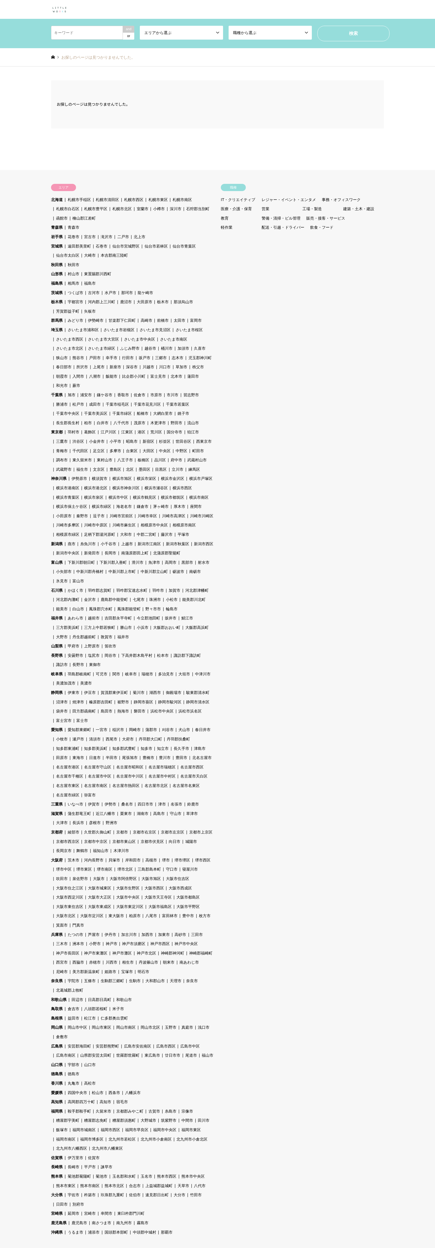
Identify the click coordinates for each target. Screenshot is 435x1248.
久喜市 (200, 348)
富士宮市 (64, 720)
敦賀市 (106, 637)
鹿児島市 (79, 1223)
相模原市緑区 (67, 534)
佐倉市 (139, 395)
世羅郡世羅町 (128, 1055)
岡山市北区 (150, 1027)
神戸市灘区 (122, 953)
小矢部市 (64, 571)
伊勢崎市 (95, 320)
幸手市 (111, 358)
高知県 (57, 1102)
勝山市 (126, 627)
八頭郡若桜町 (95, 1009)
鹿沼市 (126, 302)
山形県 (57, 274)
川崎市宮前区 (121, 516)
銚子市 (183, 413)
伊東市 (73, 692)
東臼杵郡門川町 (131, 1213)
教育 (225, 218)
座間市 (196, 506)
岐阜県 (57, 674)
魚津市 (154, 562)
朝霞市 (62, 376)
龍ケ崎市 (145, 292)
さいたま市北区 (69, 348)
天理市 (175, 981)
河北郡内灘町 (67, 599)
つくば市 (75, 292)
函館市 (62, 218)
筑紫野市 (168, 1120)
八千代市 (121, 423)
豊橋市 (148, 757)
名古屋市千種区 (69, 776)
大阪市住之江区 (69, 888)
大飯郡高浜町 (197, 627)
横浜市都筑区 (172, 497)
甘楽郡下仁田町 (122, 320)
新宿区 (148, 441)
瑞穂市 (147, 674)
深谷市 (132, 367)
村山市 (73, 274)
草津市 (192, 813)
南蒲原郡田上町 (134, 553)
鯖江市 (187, 618)
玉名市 (146, 1176)
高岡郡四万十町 (81, 1102)
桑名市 (127, 804)
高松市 (90, 1083)
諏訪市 (62, 664)
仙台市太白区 (67, 255)
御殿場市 (173, 692)
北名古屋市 (202, 757)
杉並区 (165, 441)
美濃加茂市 (65, 683)
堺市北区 (125, 869)
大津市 (62, 822)
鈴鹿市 (193, 804)
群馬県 (57, 320)
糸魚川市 (88, 544)
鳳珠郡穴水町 (100, 609)
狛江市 (193, 432)
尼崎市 (62, 971)
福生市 (82, 469)
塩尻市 (94, 655)
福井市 (123, 637)
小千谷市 (108, 544)
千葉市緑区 (122, 413)
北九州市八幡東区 (107, 1148)
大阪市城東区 (99, 888)
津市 (162, 804)
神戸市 (111, 943)
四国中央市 (77, 1092)
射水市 (203, 562)
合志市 (135, 1185)
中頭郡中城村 (144, 1232)
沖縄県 (57, 1232)
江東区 (127, 432)
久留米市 (103, 1111)
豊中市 (188, 916)
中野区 (181, 451)
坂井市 (170, 618)
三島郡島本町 (149, 869)
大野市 (62, 637)
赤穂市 (95, 962)
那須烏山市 (183, 302)
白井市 (102, 423)
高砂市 (180, 934)
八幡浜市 (133, 1092)
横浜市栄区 (146, 478)
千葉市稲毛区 (117, 404)
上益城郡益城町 (159, 1185)
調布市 (62, 460)
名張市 (176, 804)
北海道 (57, 199)
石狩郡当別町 (197, 209)
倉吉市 (73, 1009)
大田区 (148, 451)
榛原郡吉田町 (100, 702)
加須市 (183, 348)
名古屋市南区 (95, 785)
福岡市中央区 (164, 1130)
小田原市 (64, 516)
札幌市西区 (133, 199)
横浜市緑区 (101, 506)
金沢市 (90, 599)
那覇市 (167, 1232)
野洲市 (111, 822)
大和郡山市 (155, 981)
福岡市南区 (65, 1139)
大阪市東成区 (99, 906)
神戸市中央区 (186, 943)
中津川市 (203, 674)
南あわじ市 (189, 962)
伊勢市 (110, 804)
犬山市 (184, 729)
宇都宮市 (75, 302)
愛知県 (57, 729)
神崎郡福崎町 (201, 953)
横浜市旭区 (122, 478)
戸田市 (95, 358)
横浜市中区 (118, 497)
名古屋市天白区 (194, 776)
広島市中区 (190, 1046)
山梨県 (57, 646)
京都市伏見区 (152, 841)
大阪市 (99, 878)
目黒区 (161, 469)
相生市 (128, 962)
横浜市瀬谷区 (156, 488)
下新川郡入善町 (113, 562)
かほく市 (75, 590)
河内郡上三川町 (101, 302)
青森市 (73, 227)
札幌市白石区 (67, 209)
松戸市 (78, 404)
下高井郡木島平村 (136, 655)
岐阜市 (131, 674)
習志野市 (191, 395)
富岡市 (196, 320)
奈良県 (57, 981)
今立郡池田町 (148, 618)
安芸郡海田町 (79, 1046)
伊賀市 (94, 804)
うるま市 (75, 1232)
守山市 (175, 813)
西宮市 (62, 962)
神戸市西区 (160, 943)
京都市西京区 (67, 841)
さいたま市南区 (173, 339)
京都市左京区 (172, 832)
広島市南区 (65, 1055)
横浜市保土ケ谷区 (71, 506)
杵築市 (90, 1195)
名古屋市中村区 (162, 776)
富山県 (57, 562)
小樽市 (159, 209)
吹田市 (62, 878)
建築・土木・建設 (358, 209)
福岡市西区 (110, 1130)
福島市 (90, 283)
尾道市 (191, 1055)
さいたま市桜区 (189, 330)
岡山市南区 (126, 1027)
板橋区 (143, 460)
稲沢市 (118, 729)
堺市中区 (64, 869)
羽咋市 (158, 590)
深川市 (175, 209)
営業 (265, 209)
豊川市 (165, 757)
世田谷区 (183, 441)
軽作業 (226, 227)
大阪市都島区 (188, 897)
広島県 (57, 1046)
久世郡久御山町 (97, 832)
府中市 (176, 460)
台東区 (132, 451)
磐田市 (139, 711)
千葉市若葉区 (177, 404)
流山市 (193, 423)
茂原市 (139, 423)
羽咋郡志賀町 (99, 590)
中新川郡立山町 (154, 571)
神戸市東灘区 (95, 953)
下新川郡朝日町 (81, 562)
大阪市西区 (154, 888)
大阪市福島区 (160, 906)
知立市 (163, 748)
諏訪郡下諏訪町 (187, 655)
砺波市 (178, 571)
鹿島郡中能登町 (114, 599)
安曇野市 (75, 655)
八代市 (200, 1185)
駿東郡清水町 (197, 692)
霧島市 (142, 1223)
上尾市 (99, 367)
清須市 (95, 739)
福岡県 (57, 1111)
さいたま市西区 (69, 339)
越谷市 (150, 348)
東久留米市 (82, 460)
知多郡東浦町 (67, 748)
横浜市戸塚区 (201, 478)
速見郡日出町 (157, 1195)
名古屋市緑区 (67, 795)
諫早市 (106, 1167)
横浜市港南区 (67, 488)
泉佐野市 (80, 878)
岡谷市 (110, 655)
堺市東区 (84, 869)
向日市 (174, 841)
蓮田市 (193, 376)
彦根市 (95, 822)
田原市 (62, 757)
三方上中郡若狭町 (99, 627)
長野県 (57, 655)
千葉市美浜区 (95, 413)
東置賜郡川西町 (97, 274)
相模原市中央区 (154, 525)
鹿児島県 (59, 1223)
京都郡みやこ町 (129, 1111)
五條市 (90, 981)
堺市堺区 (182, 860)
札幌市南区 (182, 199)
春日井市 (203, 729)
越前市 (94, 618)
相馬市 (73, 283)
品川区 (160, 460)
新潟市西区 (203, 544)
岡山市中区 (77, 1027)
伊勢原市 (79, 478)
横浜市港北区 (95, 488)
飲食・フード (321, 227)
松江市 (90, 1018)
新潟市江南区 (149, 544)
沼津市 (62, 702)
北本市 (176, 376)
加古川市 (129, 934)
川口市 (165, 367)
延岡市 (73, 1213)
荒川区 (156, 432)
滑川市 (137, 562)
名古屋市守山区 (97, 767)
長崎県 (57, 1167)
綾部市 (73, 832)
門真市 (78, 925)
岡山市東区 (101, 1027)
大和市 (126, 534)
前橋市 (163, 320)
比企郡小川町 (133, 376)
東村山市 (104, 460)
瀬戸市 (78, 739)
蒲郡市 (151, 729)
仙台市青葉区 (184, 246)
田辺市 (77, 999)
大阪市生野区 (128, 888)
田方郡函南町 (84, 711)
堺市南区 (104, 869)
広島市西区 (166, 1046)
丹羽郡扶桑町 (178, 739)
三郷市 (161, 358)
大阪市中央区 (128, 897)
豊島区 (115, 469)
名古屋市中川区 (129, 776)
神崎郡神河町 (172, 953)
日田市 (62, 1204)
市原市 (156, 395)
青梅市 (62, 451)
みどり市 (75, 320)
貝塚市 (114, 860)
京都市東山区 (124, 841)
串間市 (106, 1213)
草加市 (181, 367)
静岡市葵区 (143, 702)
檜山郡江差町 (84, 218)
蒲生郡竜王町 (79, 813)
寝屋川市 (190, 869)
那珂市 (127, 292)
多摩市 (115, 451)
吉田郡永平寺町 (118, 618)
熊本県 (57, 1176)
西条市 (114, 1092)
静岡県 (57, 692)
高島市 (159, 813)
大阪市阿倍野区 (123, 878)
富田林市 (170, 916)
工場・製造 (312, 209)
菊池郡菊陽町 (79, 1176)
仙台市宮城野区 (126, 246)
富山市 (78, 581)
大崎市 (90, 255)
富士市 (82, 720)
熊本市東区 (65, 1185)
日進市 (95, 757)
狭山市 (62, 358)
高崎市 (146, 320)
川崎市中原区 (95, 525)
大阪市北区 (65, 916)
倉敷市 (62, 1037)
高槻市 (151, 860)
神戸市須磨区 (133, 943)
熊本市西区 (166, 1176)
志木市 (177, 358)
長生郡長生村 (67, 423)
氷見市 (62, 581)
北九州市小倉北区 (192, 1139)
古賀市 (154, 1111)
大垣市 (184, 674)
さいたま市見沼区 (155, 330)
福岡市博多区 (91, 1139)
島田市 (106, 711)
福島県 (57, 283)
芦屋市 (94, 934)
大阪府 (57, 860)
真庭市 (187, 1027)
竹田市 (196, 1195)
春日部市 (64, 367)
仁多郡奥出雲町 (114, 1018)
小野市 (95, 943)
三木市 (62, 943)
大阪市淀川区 (91, 916)
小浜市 (142, 627)
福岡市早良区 (136, 1130)
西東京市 (204, 441)
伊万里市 (75, 1158)
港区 (141, 432)
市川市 (172, 395)
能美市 (62, 609)
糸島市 (170, 1111)
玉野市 (170, 1027)
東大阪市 (116, 916)
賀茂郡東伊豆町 (114, 692)
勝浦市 (62, 404)
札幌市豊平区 (95, 209)
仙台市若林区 (156, 246)
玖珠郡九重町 (112, 1195)
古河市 (94, 292)
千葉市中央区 (67, 413)
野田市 (176, 423)
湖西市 (155, 692)
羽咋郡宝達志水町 (131, 590)
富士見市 (158, 376)
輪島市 (172, 609)
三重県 (57, 804)
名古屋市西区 (192, 767)
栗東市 (126, 813)
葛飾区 (90, 432)
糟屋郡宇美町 (67, 1120)
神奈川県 (59, 478)
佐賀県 (57, 1158)
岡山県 (57, 1027)
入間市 (78, 376)
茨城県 (57, 292)
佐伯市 (135, 1195)
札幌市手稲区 (79, 199)
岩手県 (57, 237)
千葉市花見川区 (147, 404)
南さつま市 (101, 1223)
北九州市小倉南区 (156, 1139)
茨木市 (73, 860)
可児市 (101, 674)
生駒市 (135, 981)
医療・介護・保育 (236, 209)
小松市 (172, 599)
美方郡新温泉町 (86, 971)
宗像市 (187, 1111)
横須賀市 (99, 478)
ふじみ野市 (130, 348)
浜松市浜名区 (190, 711)
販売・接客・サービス (325, 218)
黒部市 (187, 562)
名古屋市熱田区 (126, 785)
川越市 (148, 367)
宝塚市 (127, 971)
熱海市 (123, 711)
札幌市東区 (158, 199)
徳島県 (57, 1074)
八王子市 (125, 460)
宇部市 (73, 1064)
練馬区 (194, 469)
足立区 (99, 451)
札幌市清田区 (107, 199)
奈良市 (192, 981)
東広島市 (152, 1055)
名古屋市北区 (156, 785)
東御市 (95, 664)
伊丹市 (110, 934)
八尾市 (151, 916)
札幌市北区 (122, 209)
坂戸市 (144, 358)
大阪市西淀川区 (69, 897)
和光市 (62, 385)
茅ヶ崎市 (161, 506)
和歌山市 (124, 999)
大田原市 (144, 302)
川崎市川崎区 (201, 516)
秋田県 (57, 265)
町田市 (198, 451)
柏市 (88, 423)
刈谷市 (168, 729)
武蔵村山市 (197, 460)
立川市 (177, 469)
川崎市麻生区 (124, 525)
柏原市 (135, 916)
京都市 (122, 832)
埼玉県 (57, 330)
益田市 (73, 1018)
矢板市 (90, 311)
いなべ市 (75, 804)
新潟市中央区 (67, 553)
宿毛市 (122, 1102)
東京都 (57, 432)
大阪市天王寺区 (158, 897)
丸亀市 (73, 1083)
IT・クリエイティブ (238, 199)
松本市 (163, 655)
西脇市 (78, 962)
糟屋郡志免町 (95, 1120)
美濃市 (86, 683)
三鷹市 (62, 441)
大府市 (128, 739)
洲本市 (78, 943)
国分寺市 (174, 432)
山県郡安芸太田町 (95, 1055)
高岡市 (170, 562)
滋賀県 (57, 813)
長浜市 (78, 822)
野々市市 (153, 609)
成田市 (95, 404)
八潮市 (95, 376)
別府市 (78, 1204)
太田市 (179, 320)
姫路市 (110, 971)
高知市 (105, 1102)
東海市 (78, 757)
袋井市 (62, 711)
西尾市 (111, 739)
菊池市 (101, 1176)
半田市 (111, 757)
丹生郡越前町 (84, 637)
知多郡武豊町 (124, 748)
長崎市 (73, 1167)
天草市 (183, 1185)
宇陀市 (73, 981)
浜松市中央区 (162, 711)
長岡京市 (64, 850)
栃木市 (163, 302)
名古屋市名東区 (186, 785)
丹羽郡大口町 (150, 739)
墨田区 (144, 469)
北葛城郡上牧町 (69, 990)
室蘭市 (142, 209)
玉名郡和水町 (124, 1176)
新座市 (115, 367)
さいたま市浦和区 (83, 330)
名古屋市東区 (67, 785)
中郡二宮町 (146, 534)
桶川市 (167, 348)
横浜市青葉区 (67, 497)
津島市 (200, 748)
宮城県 (57, 246)
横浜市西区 (182, 488)
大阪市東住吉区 (69, 906)
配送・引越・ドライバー (283, 227)
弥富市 (90, 795)
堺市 (166, 860)
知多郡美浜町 (95, 748)
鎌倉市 (142, 506)
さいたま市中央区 (139, 339)
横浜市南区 (199, 497)
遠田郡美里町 (79, 246)
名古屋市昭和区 (129, 767)
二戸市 (123, 237)
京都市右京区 (144, 832)
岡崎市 (135, 729)
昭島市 (132, 441)
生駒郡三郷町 (112, 981)
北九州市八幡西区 (71, 1148)
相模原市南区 (184, 525)
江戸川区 (108, 432)
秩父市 (198, 367)
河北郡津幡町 (197, 590)
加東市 (164, 934)
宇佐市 (73, 1195)
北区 (130, 469)
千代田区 (80, 451)
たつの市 (75, 934)
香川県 (57, 1083)
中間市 (187, 1120)
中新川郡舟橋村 (89, 571)
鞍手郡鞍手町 (79, 1111)
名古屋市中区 (99, 776)
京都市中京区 (95, 841)
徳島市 (73, 1074)
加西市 (147, 934)
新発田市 (92, 553)
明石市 (143, 971)
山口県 (57, 1064)
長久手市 (181, 748)
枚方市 (205, 916)
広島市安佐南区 (137, 1046)
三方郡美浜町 (67, 627)
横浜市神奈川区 (126, 488)
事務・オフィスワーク (341, 199)
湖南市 (142, 813)
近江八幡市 (105, 813)
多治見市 (166, 674)
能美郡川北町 (194, 599)
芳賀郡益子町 (67, 311)
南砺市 (195, 571)
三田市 (197, 934)
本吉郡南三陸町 (114, 255)
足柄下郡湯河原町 (99, 534)
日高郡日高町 (99, 999)
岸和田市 (133, 860)
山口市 (90, 1064)
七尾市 (139, 599)
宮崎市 (90, 1213)
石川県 (57, 590)
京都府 (57, 832)
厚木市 (179, 506)
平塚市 (183, 534)
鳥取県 (57, 1009)
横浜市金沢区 (172, 478)
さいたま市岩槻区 (119, 330)
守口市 (172, 869)
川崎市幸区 (147, 516)
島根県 (57, 1018)
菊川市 (139, 692)
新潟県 (57, 544)
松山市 (97, 1092)
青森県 (57, 227)
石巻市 (101, 246)
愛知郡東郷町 (79, 729)
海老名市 (124, 506)
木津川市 (121, 850)
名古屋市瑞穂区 (162, 767)
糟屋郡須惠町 (124, 1120)
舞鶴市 (82, 850)
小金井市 (97, 441)
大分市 (179, 1195)
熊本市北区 (114, 1185)
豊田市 (181, 757)
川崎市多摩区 (67, 525)
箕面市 (62, 925)
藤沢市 (167, 534)
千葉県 (57, 395)
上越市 (127, 544)
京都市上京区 (201, 832)
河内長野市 (93, 860)
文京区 (99, 469)
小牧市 (62, 739)
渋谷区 (78, 441)
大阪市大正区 (99, 897)
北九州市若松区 (122, 1139)
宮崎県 (57, 1213)
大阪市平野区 (188, 906)
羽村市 (73, 432)
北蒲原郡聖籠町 (166, 553)
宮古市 (90, 237)
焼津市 (78, 702)
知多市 (146, 748)
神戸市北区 (146, 953)
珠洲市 (155, 599)
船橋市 (142, 413)
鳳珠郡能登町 (129, 609)
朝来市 (168, 962)
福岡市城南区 (84, 1130)
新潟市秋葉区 (177, 544)
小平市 (115, 441)
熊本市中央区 (193, 1176)
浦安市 (86, 395)
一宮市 (101, 729)
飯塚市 (62, 1130)
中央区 (165, 451)
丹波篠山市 (148, 962)
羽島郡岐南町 (79, 674)
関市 (116, 674)
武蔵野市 (64, 469)
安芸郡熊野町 (107, 1046)
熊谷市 (78, 358)
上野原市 (92, 646)
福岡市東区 (191, 1130)
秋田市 (73, 265)
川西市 (111, 962)
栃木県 (57, 302)
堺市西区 (203, 860)
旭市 (71, 395)
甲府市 (73, 646)
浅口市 (203, 1027)
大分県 (57, 1195)
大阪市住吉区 (177, 878)
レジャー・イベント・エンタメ (289, 199)
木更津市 (158, 423)
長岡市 (110, 553)
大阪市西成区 (180, 888)
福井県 (57, 618)
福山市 (207, 1055)
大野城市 (148, 1120)
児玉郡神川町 (200, 358)
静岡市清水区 (197, 702)
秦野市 (82, 516)
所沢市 (82, 367)
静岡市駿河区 (169, 702)
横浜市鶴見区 (144, 497)
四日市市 (145, 804)
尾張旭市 (130, 757)
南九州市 (124, 1223)
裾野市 (123, 702)
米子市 (118, 1009)
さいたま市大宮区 (103, 339)
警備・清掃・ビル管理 (281, 218)
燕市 (71, 544)
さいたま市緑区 (101, 348)
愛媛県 (57, 1092)
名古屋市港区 (67, 767)
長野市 (78, 664)
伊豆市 (90, 692)
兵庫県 (57, 934)
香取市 (123, 395)
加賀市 (174, 590)
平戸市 (90, 1167)
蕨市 (76, 385)
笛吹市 (110, 646)
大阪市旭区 (151, 878)
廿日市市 (172, 1055)
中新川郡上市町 (122, 571)
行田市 (128, 358)
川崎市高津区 (173, 516)
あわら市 (75, 618)
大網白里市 (163, 413)
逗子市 (99, 516)
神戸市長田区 (67, 953)
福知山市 (100, 850)
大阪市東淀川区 (129, 906)
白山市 (78, 609)
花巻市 (73, 237)
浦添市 (94, 1232)
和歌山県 (59, 999)
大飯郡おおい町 (166, 627)
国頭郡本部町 (116, 1232)
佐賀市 (94, 1158)
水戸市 (110, 292)
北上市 (139, 237)
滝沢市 (106, 237)
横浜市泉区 (93, 497)
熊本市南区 (90, 1185)
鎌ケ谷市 (104, 395)
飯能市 (111, 376)
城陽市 (191, 841)
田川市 (203, 1120)
